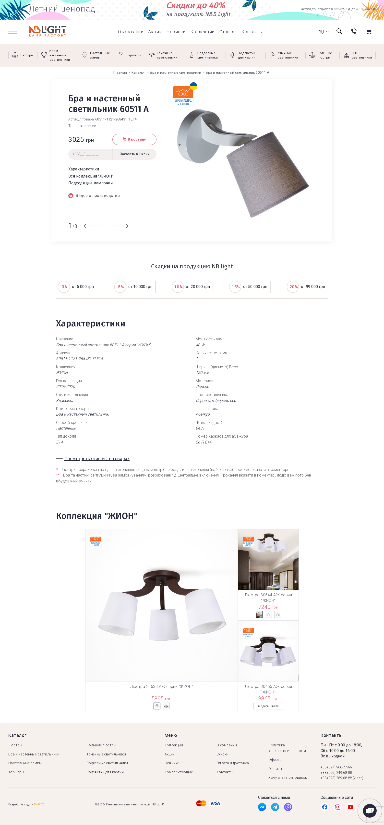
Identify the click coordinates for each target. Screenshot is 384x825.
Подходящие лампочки (90, 183)
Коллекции (203, 31)
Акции (155, 31)
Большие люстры (101, 745)
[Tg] (275, 808)
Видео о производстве (94, 195)
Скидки (222, 754)
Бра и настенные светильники (33, 754)
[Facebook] (262, 808)
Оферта (274, 760)
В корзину (134, 139)
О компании (130, 31)
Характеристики (83, 169)
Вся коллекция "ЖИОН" (90, 176)
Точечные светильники (106, 754)
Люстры (15, 745)
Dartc (39, 804)
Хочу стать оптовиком (288, 777)
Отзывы (228, 31)
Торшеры (16, 772)
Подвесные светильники (107, 763)
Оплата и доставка (232, 763)
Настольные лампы (25, 763)
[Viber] (288, 808)
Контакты (252, 31)
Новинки (176, 31)
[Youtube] (351, 808)
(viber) (358, 778)
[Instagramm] (338, 808)
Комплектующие (179, 772)
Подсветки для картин (105, 772)
